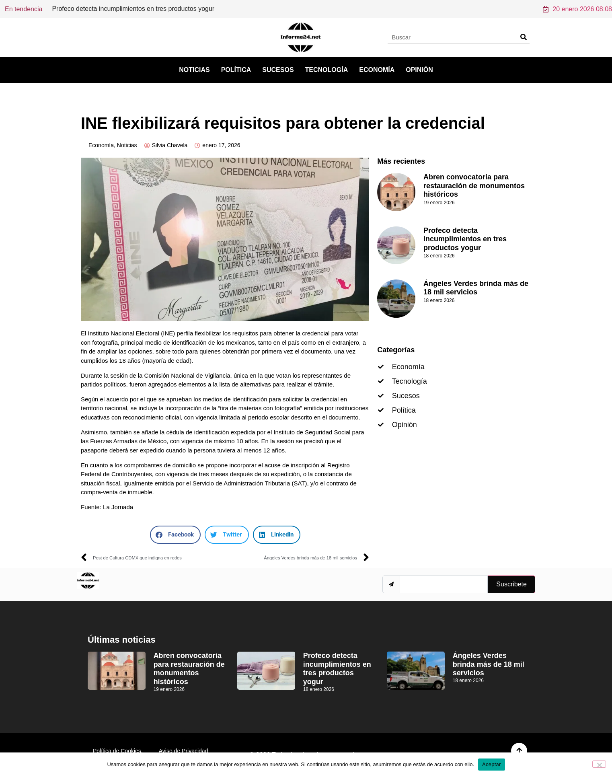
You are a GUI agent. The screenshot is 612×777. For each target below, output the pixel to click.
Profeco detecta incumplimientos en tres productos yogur (465, 239)
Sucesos (278, 69)
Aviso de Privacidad (183, 751)
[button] (175, 535)
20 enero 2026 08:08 (577, 9)
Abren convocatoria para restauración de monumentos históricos (144, 8)
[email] (444, 584)
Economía (376, 69)
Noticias (194, 69)
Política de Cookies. (118, 751)
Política (236, 69)
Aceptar (491, 764)
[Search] (523, 37)
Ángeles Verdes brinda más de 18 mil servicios (475, 288)
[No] (599, 764)
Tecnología (326, 69)
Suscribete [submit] (511, 584)
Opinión (419, 69)
